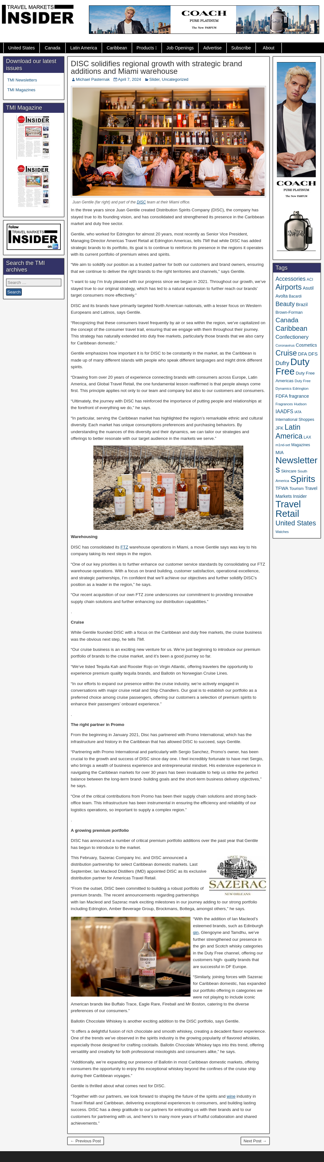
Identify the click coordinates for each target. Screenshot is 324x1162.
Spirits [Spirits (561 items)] (302, 479)
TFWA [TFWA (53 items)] (282, 488)
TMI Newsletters (22, 80)
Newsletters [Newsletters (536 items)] (297, 464)
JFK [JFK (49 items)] (280, 428)
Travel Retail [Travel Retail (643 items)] (288, 509)
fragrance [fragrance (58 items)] (299, 396)
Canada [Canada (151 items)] (287, 320)
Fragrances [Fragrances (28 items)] (284, 404)
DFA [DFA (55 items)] (302, 353)
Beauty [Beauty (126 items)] (285, 303)
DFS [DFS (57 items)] (313, 353)
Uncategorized (175, 79)
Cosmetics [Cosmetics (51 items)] (306, 345)
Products (145, 47)
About (269, 47)
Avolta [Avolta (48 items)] (282, 296)
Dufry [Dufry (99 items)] (282, 363)
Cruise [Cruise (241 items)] (286, 353)
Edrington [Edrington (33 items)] (300, 388)
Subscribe (241, 47)
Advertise (212, 47)
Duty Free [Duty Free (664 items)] (292, 366)
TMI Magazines (21, 89)
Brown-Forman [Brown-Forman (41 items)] (289, 312)
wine (231, 1096)
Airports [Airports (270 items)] (289, 287)
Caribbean (117, 47)
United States (21, 47)
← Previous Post (85, 1141)
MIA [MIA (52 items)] (280, 452)
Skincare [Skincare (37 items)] (288, 471)
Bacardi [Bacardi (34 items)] (295, 296)
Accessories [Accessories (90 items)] (291, 279)
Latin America (83, 47)
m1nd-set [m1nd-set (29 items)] (283, 445)
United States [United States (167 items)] (296, 523)
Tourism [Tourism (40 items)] (297, 488)
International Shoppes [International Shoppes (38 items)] (295, 419)
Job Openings (180, 47)
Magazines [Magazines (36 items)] (300, 445)
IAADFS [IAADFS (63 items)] (284, 411)
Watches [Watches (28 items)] (282, 532)
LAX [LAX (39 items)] (307, 437)
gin (196, 932)
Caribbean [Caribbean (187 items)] (292, 328)
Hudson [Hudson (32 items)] (300, 404)
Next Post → (255, 1141)
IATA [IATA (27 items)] (298, 412)
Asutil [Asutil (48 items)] (308, 288)
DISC (141, 202)
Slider (154, 79)
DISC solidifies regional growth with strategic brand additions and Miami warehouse (156, 67)
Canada (52, 47)
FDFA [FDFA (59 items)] (282, 396)
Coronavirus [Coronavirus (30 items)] (285, 345)
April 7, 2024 (129, 79)
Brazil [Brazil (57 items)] (302, 304)
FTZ (124, 547)
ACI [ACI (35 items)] (310, 279)
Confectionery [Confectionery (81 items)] (292, 337)
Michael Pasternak (93, 79)
